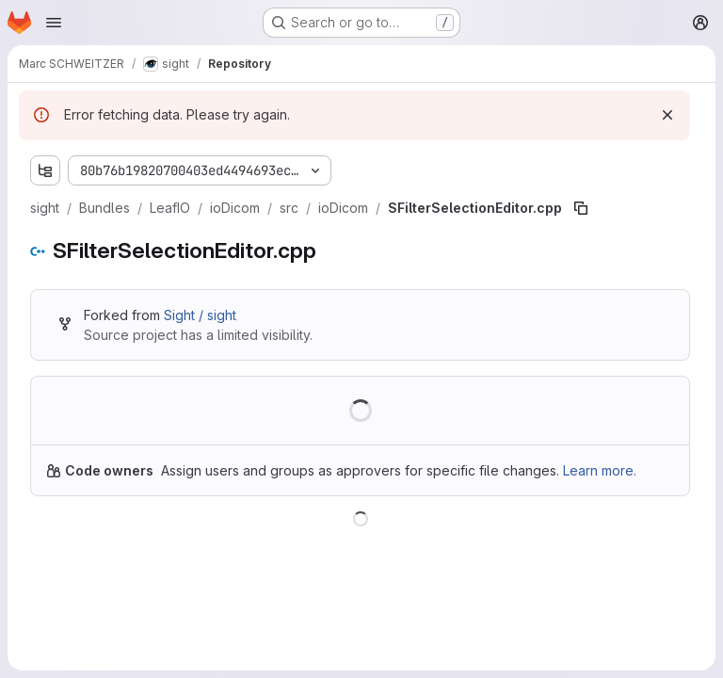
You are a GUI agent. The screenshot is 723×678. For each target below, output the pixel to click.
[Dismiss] (667, 115)
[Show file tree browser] (45, 170)
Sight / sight (200, 315)
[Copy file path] (581, 208)
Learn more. (599, 470)
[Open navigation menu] (54, 23)
